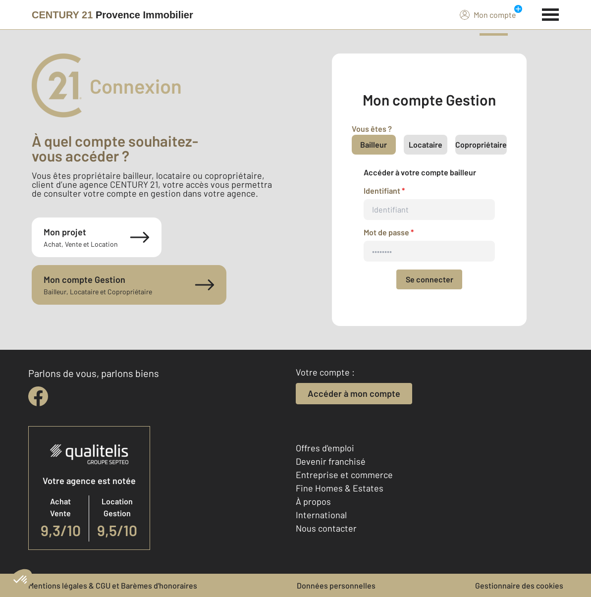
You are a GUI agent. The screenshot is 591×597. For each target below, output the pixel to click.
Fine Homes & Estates (339, 488)
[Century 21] (112, 15)
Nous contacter (326, 528)
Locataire (425, 144)
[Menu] (550, 13)
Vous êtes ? (372, 128)
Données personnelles (336, 585)
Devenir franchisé (331, 461)
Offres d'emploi (325, 447)
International (321, 514)
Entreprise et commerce (344, 474)
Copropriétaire (481, 144)
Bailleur (373, 144)
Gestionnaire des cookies (519, 585)
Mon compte (488, 14)
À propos (313, 501)
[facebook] (38, 396)
